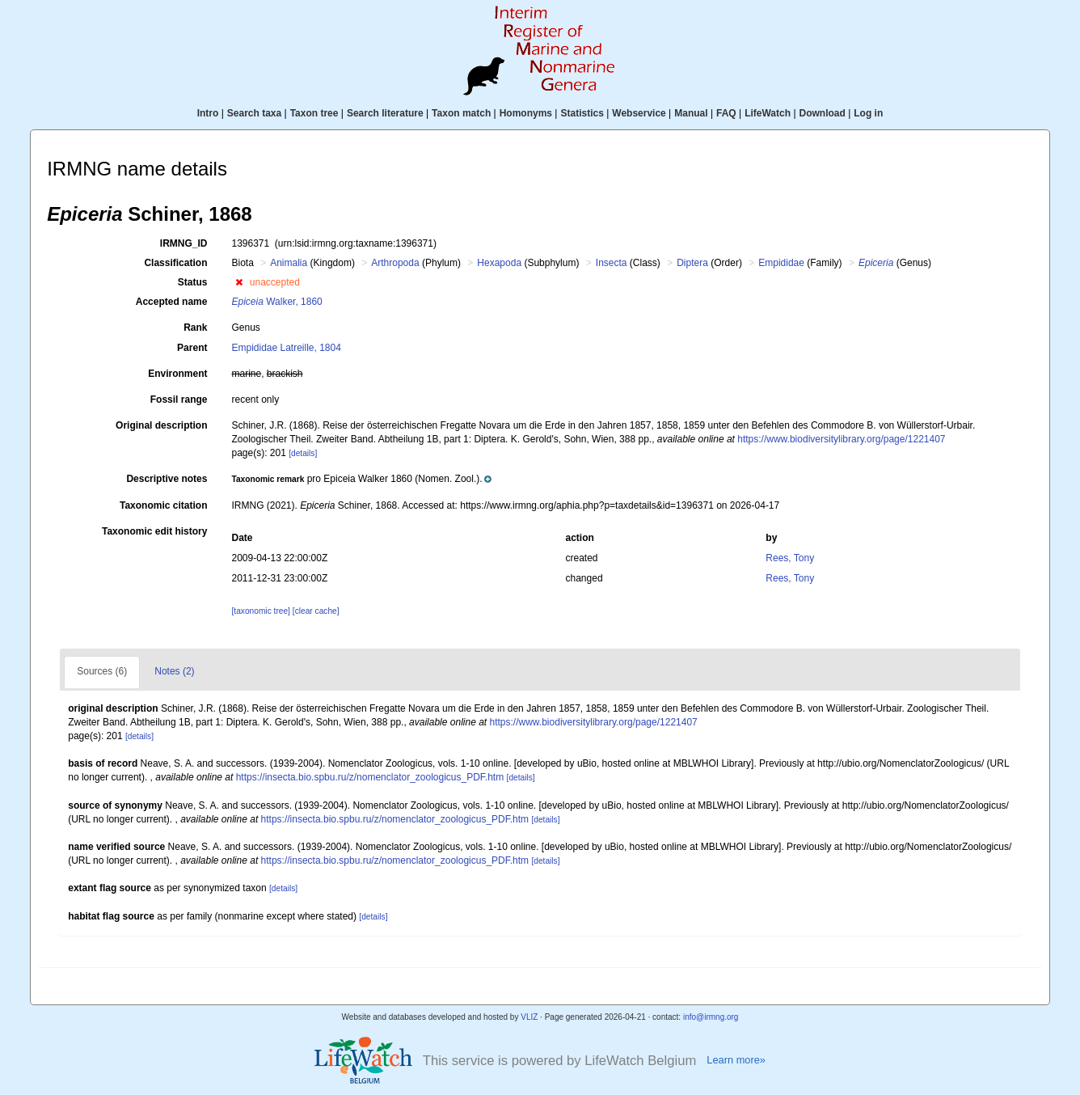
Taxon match (461, 113)
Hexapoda (499, 262)
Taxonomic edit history (154, 531)
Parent (192, 347)
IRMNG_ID (184, 243)
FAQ (726, 113)
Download (822, 113)
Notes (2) (174, 671)
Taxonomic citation (163, 505)
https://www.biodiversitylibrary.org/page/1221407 (841, 439)
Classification (175, 262)
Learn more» (736, 1060)
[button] (239, 282)
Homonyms (526, 113)
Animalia (288, 262)
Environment (177, 373)
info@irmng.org (711, 1017)
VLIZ (529, 1017)
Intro (208, 113)
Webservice (639, 113)
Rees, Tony (790, 558)
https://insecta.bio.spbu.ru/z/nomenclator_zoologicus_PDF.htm (370, 777)
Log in (868, 113)
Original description (161, 425)
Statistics (581, 113)
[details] (303, 453)
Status (193, 282)
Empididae (781, 262)
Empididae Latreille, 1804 (285, 347)
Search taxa (254, 113)
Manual (690, 113)
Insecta (611, 262)
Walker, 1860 (276, 301)
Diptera (692, 262)
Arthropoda (395, 262)
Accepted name (172, 301)
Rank (195, 327)
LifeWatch (768, 113)
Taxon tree (314, 113)
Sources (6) (102, 671)
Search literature (385, 113)
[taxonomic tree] (260, 611)
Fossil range (179, 399)
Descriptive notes (166, 478)
